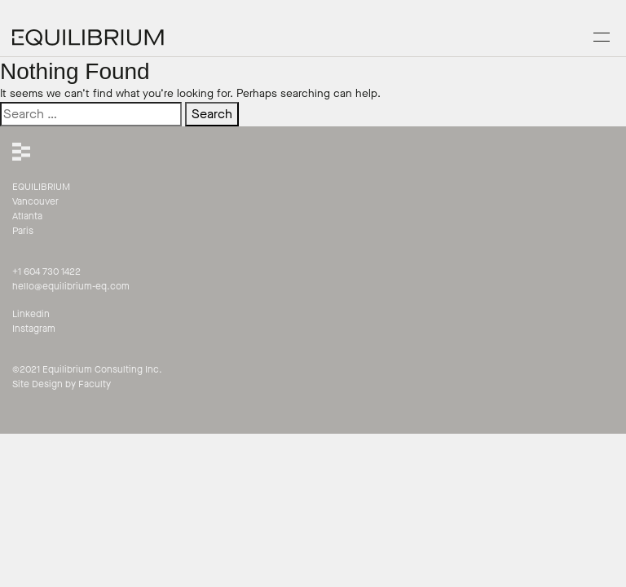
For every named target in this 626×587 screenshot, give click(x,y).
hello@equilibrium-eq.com (71, 286)
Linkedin (31, 313)
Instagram (33, 328)
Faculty (94, 384)
